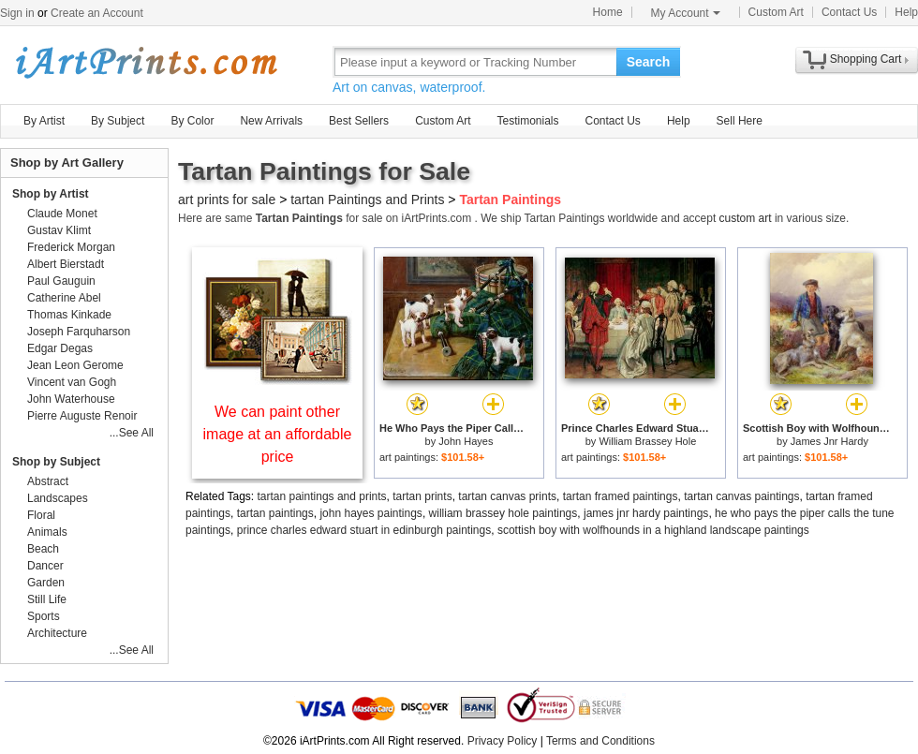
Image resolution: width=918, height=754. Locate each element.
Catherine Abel (64, 297)
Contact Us (849, 12)
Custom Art (776, 12)
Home (608, 12)
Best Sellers (359, 120)
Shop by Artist (50, 193)
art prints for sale (226, 199)
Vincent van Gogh (71, 382)
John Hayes (465, 441)
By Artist (44, 120)
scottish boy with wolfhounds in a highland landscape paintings (653, 530)
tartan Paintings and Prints (367, 199)
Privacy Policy (502, 740)
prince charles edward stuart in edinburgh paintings (364, 530)
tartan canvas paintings (741, 496)
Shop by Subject (56, 461)
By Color (192, 120)
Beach (43, 548)
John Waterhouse (71, 399)
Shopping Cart (866, 59)
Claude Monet (62, 213)
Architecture (57, 633)
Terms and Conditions (600, 740)
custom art (745, 218)
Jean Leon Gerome (75, 365)
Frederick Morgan (71, 247)
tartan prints (422, 496)
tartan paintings (275, 513)
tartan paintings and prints (322, 496)
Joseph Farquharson (78, 331)
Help (906, 12)
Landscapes (57, 498)
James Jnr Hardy (829, 441)
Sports (43, 616)
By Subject (117, 120)
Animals (47, 532)
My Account (685, 13)
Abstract (47, 481)
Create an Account (97, 13)
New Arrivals (271, 120)
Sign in (17, 13)
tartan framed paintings (620, 496)
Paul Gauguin (61, 281)
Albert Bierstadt (65, 264)
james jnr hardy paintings (646, 513)
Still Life (47, 599)
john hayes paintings (370, 513)
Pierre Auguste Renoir (82, 415)
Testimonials (527, 120)
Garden (46, 582)
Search (649, 61)
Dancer (45, 565)
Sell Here (740, 120)
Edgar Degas (60, 348)
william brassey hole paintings (503, 513)
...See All (132, 432)
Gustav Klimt (59, 230)
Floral (41, 515)
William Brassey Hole (647, 441)
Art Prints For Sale (145, 61)
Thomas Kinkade (69, 314)
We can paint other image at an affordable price (277, 434)
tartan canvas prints (507, 496)
